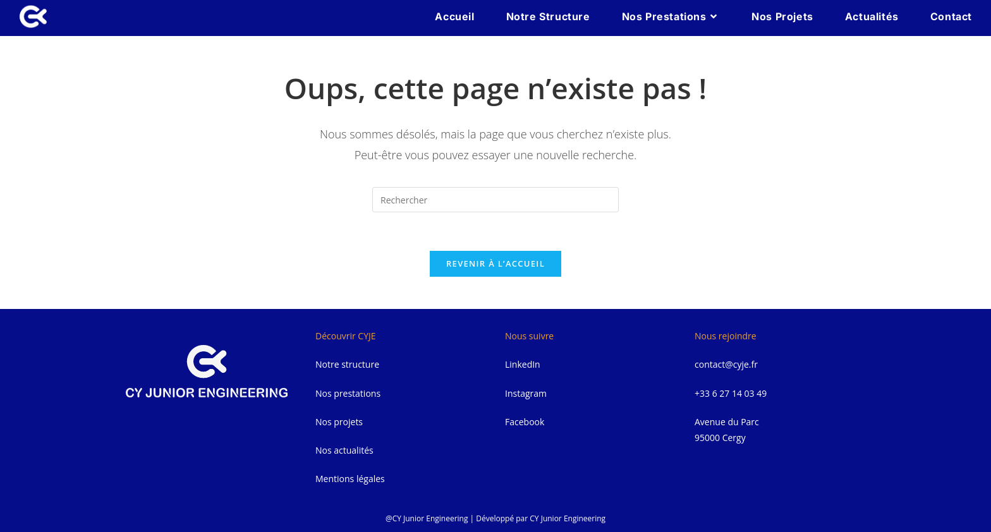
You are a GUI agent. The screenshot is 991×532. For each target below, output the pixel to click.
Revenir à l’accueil (495, 263)
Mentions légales (350, 479)
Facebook (524, 422)
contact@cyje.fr (726, 364)
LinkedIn (522, 364)
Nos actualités (344, 450)
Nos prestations (347, 393)
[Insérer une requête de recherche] (495, 199)
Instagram (526, 393)
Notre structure (347, 364)
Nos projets (339, 422)
